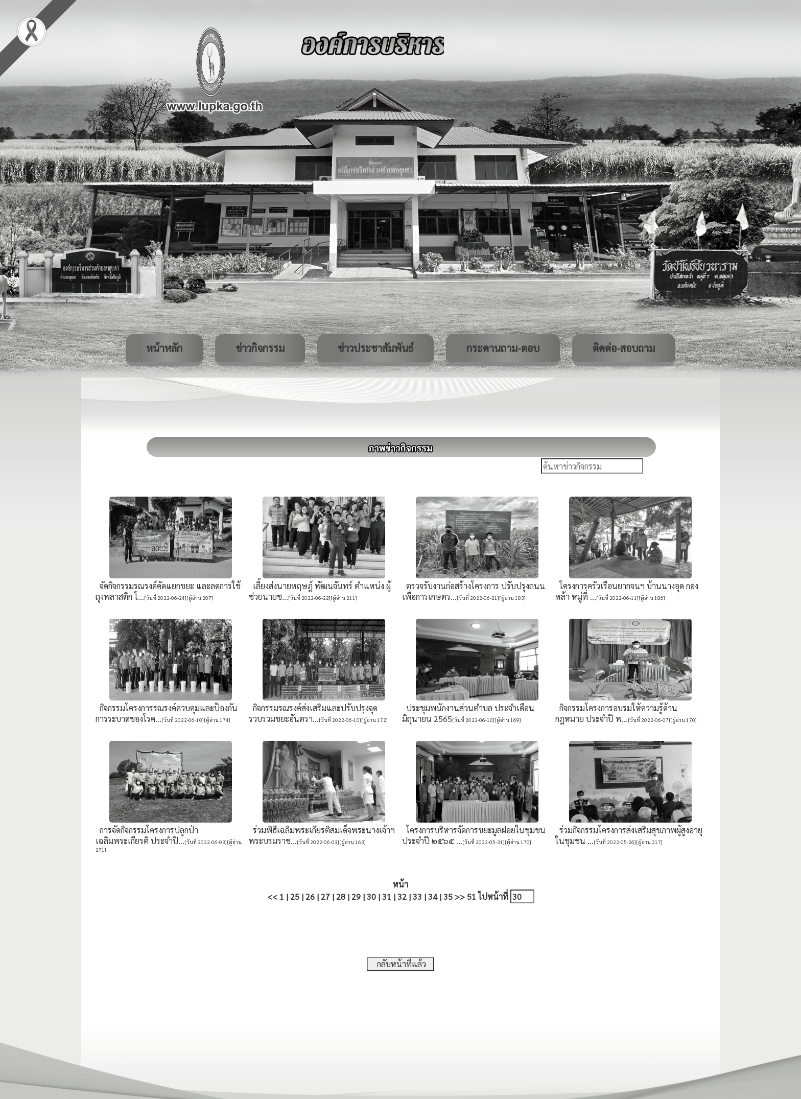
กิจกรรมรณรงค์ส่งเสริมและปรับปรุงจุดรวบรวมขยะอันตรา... (313, 713)
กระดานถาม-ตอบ (502, 348)
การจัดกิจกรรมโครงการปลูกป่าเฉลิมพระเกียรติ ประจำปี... (147, 835)
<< (272, 896)
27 (325, 896)
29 (356, 896)
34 (432, 896)
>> (460, 896)
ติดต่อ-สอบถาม (624, 348)
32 (402, 896)
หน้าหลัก (164, 348)
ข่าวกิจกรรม (260, 348)
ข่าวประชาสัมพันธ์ (375, 348)
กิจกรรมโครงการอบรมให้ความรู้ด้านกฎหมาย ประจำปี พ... (616, 713)
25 (294, 896)
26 (310, 896)
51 (471, 896)
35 (448, 896)
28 (340, 896)
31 (386, 896)
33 (417, 896)
